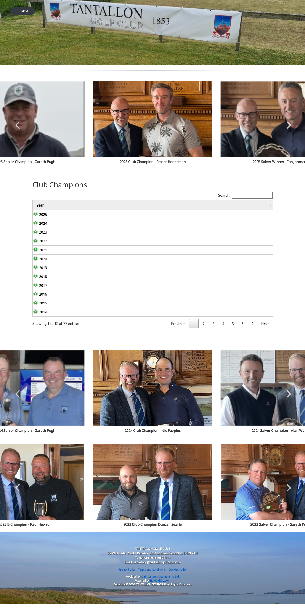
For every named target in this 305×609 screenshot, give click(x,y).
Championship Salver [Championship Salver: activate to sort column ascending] (211, 208)
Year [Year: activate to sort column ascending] (40, 207)
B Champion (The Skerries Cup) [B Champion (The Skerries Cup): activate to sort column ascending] (122, 208)
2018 (39, 281)
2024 (39, 228)
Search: (245, 195)
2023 (39, 237)
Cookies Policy (177, 575)
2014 (39, 317)
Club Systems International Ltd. (160, 582)
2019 (39, 273)
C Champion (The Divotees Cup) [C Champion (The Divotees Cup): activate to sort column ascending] (167, 208)
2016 (39, 299)
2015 (39, 308)
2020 (39, 264)
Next (288, 123)
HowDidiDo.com (160, 586)
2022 (39, 246)
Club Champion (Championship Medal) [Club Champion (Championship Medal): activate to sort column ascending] (70, 208)
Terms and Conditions (152, 575)
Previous (17, 123)
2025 (39, 219)
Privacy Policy (127, 575)
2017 (39, 290)
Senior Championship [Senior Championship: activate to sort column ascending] (250, 208)
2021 (39, 255)
